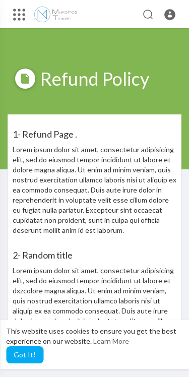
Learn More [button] (111, 341)
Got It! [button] (25, 354)
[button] (170, 15)
